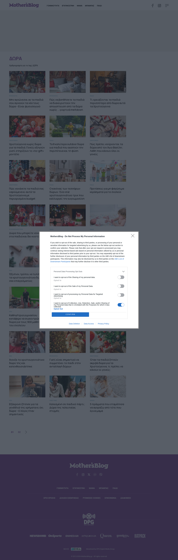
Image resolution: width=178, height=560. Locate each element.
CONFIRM (70, 314)
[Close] (133, 236)
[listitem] (89, 271)
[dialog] (89, 280)
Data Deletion (74, 324)
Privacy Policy (103, 324)
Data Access (89, 324)
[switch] (121, 277)
